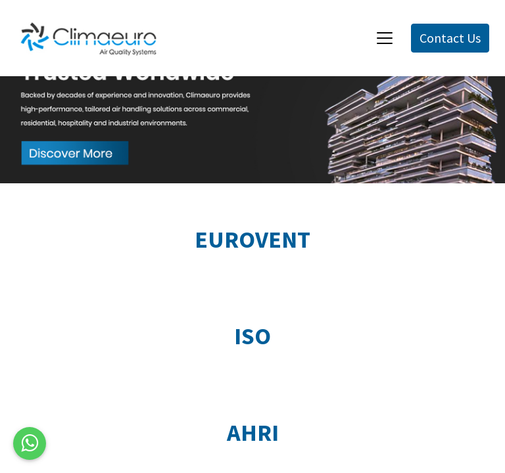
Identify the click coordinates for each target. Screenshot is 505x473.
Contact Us (450, 38)
